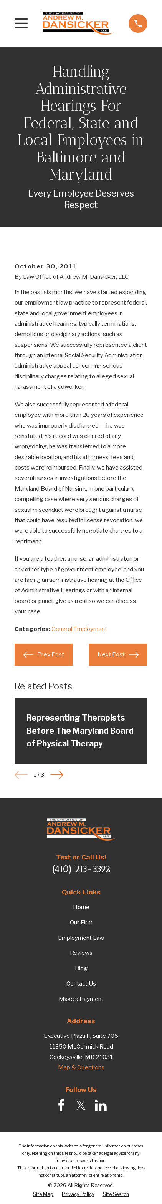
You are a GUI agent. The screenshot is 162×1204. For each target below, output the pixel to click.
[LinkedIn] (101, 1105)
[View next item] (56, 774)
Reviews (81, 952)
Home (81, 907)
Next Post (118, 655)
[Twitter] (81, 1105)
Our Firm (81, 922)
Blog (81, 968)
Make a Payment (81, 999)
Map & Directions (81, 1067)
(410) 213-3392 (81, 869)
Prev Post (43, 655)
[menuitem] (43, 1194)
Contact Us (81, 983)
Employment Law (81, 937)
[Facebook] (61, 1105)
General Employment (79, 629)
